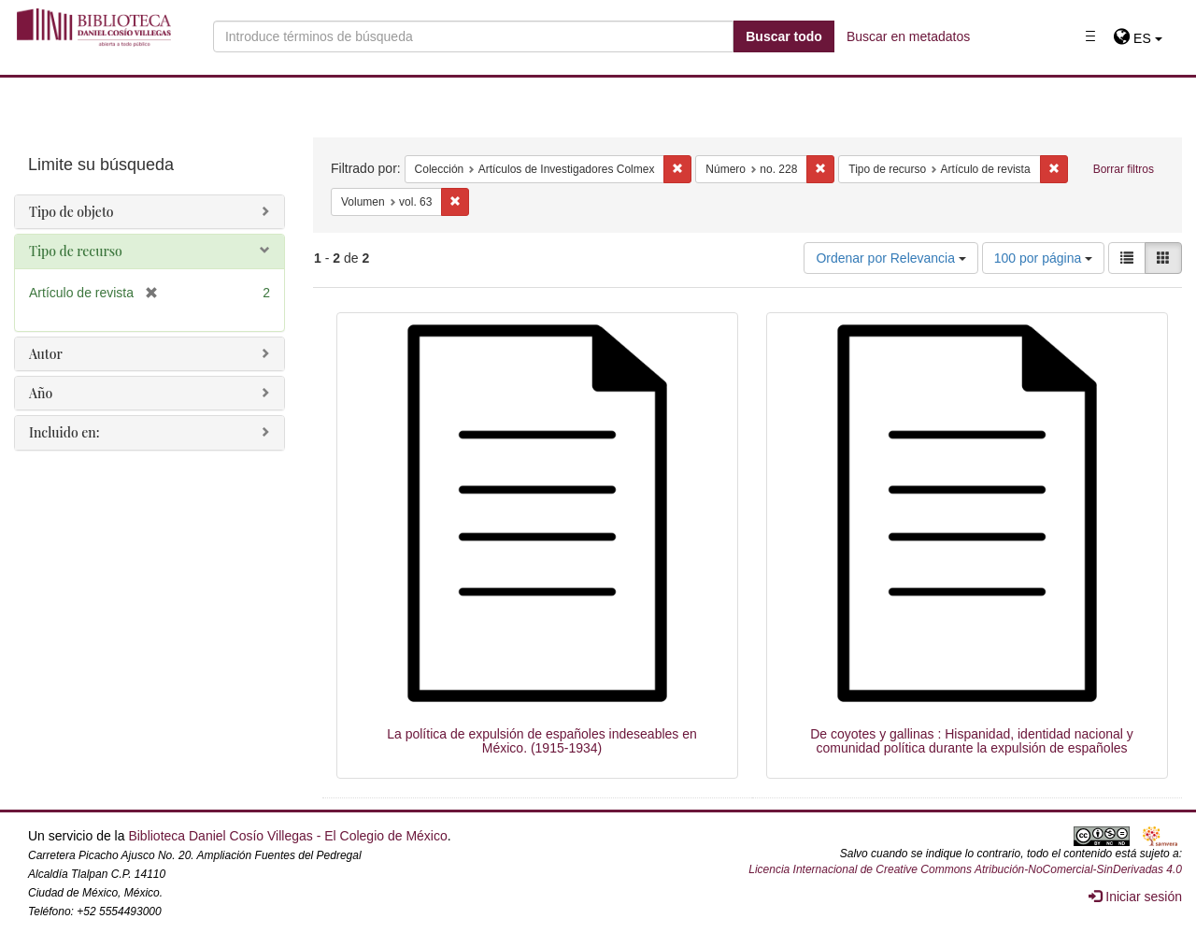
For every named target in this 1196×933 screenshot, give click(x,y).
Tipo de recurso (75, 251)
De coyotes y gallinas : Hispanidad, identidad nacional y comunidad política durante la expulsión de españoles (971, 740)
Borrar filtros (1123, 169)
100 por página (1043, 258)
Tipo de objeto (71, 212)
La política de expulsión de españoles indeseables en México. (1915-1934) (542, 740)
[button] (1137, 38)
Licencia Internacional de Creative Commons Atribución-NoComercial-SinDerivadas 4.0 (965, 869)
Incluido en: (64, 432)
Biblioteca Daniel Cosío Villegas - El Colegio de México (287, 835)
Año (40, 393)
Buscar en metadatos (908, 36)
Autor (46, 354)
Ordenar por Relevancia (891, 258)
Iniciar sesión (1135, 896)
